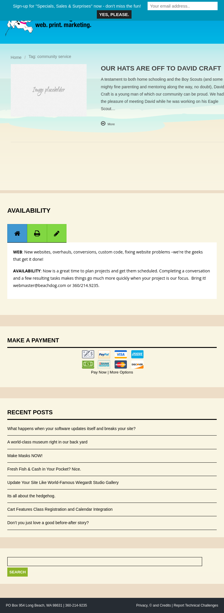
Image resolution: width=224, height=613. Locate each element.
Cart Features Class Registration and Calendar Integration (60, 509)
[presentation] (17, 233)
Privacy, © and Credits (153, 605)
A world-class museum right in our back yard (47, 442)
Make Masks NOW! (25, 455)
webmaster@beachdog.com (39, 285)
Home (16, 57)
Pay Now (99, 372)
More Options (120, 372)
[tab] (17, 233)
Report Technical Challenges (196, 605)
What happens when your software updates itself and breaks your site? (71, 428)
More (111, 124)
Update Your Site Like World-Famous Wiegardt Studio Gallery (63, 482)
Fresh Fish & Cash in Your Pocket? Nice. (44, 469)
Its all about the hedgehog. (31, 496)
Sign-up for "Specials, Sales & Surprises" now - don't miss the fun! (77, 5)
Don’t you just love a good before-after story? (48, 522)
